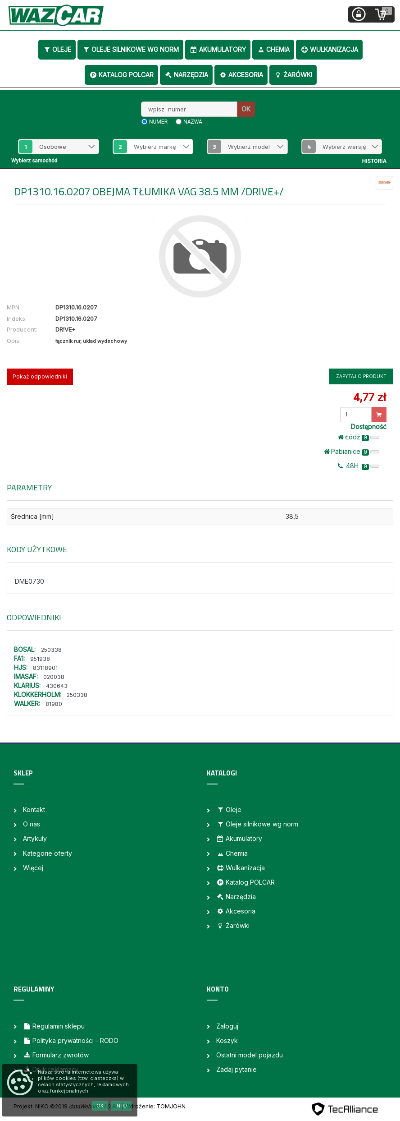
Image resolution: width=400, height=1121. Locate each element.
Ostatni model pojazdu (249, 1055)
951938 (40, 658)
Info (121, 1105)
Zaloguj (227, 1026)
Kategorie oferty (47, 853)
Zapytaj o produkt (361, 376)
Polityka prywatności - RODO (70, 1040)
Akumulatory (218, 49)
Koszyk (227, 1040)
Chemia (273, 49)
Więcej (33, 868)
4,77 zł (369, 397)
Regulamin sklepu (54, 1026)
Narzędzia (186, 74)
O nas (31, 824)
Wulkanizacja (329, 49)
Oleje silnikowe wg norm (130, 49)
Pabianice (351, 451)
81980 (53, 704)
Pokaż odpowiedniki (40, 376)
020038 (53, 677)
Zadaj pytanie (236, 1069)
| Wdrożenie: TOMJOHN (154, 1106)
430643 (57, 686)
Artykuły (35, 838)
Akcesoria (241, 74)
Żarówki (293, 74)
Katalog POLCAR (121, 74)
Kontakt (34, 809)
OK (245, 109)
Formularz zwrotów (56, 1055)
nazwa (192, 122)
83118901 (45, 667)
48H (358, 466)
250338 (51, 649)
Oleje (57, 49)
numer (158, 122)
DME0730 (29, 581)
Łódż (358, 437)
